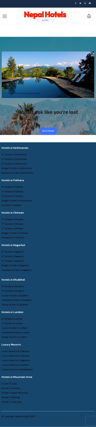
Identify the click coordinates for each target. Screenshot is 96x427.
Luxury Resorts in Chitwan (15, 355)
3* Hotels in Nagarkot (12, 260)
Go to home (48, 131)
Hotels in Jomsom (10, 388)
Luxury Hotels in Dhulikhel (14, 295)
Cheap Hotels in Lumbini (14, 337)
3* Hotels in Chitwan (12, 228)
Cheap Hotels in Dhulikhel (14, 304)
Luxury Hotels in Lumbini (14, 327)
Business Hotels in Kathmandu (17, 172)
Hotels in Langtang (11, 401)
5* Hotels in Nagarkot (12, 251)
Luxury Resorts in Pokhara (15, 351)
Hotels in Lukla (9, 383)
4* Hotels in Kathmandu (14, 159)
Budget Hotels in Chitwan (14, 233)
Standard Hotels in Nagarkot (16, 270)
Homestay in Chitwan (12, 237)
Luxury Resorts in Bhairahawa (17, 369)
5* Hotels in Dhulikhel (12, 286)
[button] (89, 16)
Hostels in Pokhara (11, 205)
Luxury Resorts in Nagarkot (15, 360)
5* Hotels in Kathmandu (14, 154)
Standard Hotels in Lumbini (15, 332)
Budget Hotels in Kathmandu (16, 168)
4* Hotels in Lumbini (11, 323)
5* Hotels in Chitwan (12, 219)
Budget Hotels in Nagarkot (15, 265)
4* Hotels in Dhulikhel (12, 290)
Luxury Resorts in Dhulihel (15, 364)
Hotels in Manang (10, 397)
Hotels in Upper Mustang (14, 392)
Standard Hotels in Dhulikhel (16, 300)
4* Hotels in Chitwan (12, 223)
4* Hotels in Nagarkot (12, 256)
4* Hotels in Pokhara (12, 191)
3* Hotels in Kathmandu (14, 163)
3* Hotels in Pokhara (12, 196)
